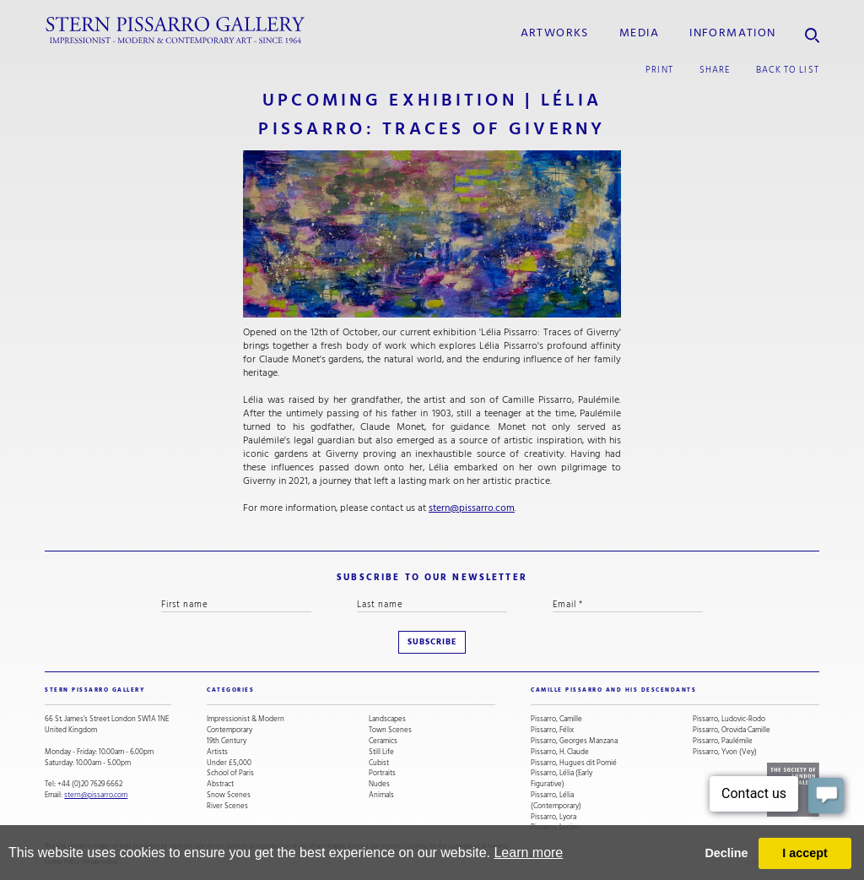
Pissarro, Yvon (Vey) (725, 752)
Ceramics (383, 741)
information (732, 33)
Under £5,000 (229, 763)
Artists (217, 752)
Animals (381, 795)
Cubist (379, 763)
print (658, 69)
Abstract (220, 784)
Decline (726, 853)
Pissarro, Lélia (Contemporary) (556, 801)
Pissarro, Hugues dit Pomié (574, 763)
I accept (805, 853)
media (639, 33)
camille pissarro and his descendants (613, 690)
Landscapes (387, 719)
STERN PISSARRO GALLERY (95, 690)
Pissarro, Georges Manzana (574, 741)
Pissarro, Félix (552, 730)
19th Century (226, 741)
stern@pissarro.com (472, 508)
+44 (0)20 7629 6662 (89, 784)
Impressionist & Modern (245, 719)
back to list (787, 69)
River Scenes (227, 806)
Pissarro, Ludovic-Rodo (729, 719)
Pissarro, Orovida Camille (731, 730)
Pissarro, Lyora (553, 817)
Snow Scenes (229, 795)
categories (230, 690)
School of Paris (230, 773)
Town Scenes (390, 730)
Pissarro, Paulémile (723, 741)
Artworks (555, 33)
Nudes (379, 784)
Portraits (382, 773)
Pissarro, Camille (556, 719)
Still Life (381, 752)
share (714, 69)
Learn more (528, 852)
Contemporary (229, 730)
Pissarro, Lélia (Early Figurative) (561, 779)
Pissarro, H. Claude (560, 752)
